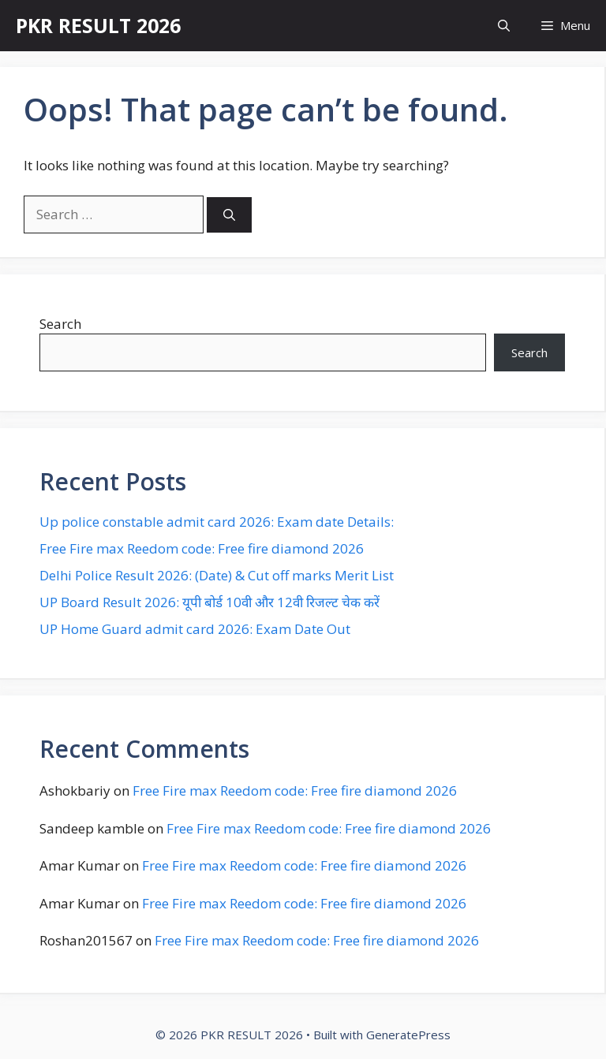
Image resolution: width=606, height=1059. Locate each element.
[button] (504, 25)
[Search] (229, 215)
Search (60, 324)
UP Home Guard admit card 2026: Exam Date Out (194, 629)
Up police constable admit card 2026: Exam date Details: (216, 522)
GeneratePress (408, 1034)
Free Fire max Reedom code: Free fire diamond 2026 (201, 548)
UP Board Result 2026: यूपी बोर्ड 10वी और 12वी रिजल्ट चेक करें (209, 602)
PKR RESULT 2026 (98, 25)
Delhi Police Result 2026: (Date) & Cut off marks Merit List (216, 575)
